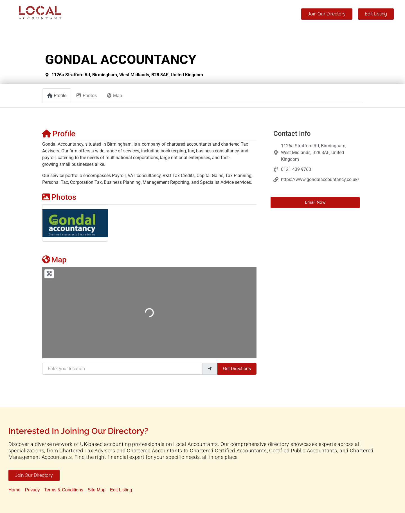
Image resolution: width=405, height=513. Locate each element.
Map (54, 259)
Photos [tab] (86, 95)
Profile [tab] (56, 95)
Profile (58, 133)
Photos (59, 197)
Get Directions (237, 368)
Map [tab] (114, 95)
